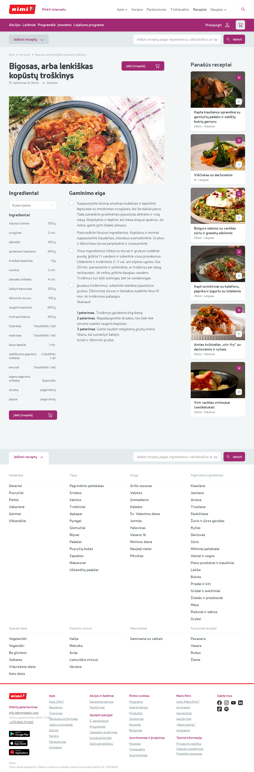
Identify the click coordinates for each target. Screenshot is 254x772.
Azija (73, 652)
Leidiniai (29, 24)
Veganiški (16, 645)
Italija (74, 638)
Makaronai (78, 562)
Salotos (75, 499)
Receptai (200, 9)
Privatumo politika (188, 744)
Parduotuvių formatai (63, 719)
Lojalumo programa (89, 24)
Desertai (15, 485)
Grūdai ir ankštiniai (205, 590)
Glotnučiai (77, 527)
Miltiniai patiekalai (205, 548)
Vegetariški (18, 638)
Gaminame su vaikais (146, 638)
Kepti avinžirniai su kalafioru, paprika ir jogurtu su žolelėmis (217, 288)
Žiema (195, 659)
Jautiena (197, 492)
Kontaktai (55, 747)
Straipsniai (136, 719)
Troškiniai (77, 506)
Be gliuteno (18, 652)
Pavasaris (198, 638)
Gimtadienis (139, 499)
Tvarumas (56, 713)
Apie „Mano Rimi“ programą (188, 704)
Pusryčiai (16, 492)
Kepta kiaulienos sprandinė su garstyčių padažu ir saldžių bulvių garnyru (217, 117)
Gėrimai (15, 513)
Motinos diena (141, 541)
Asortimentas (138, 755)
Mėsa (195, 604)
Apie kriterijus (138, 707)
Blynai (74, 534)
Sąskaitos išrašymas (103, 732)
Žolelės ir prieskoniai (207, 597)
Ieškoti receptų (29, 39)
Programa (136, 702)
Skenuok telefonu (101, 744)
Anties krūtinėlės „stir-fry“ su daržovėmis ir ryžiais (217, 346)
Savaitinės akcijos (102, 702)
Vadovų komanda (61, 724)
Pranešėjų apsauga (189, 753)
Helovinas (138, 527)
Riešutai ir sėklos (204, 611)
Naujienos (56, 707)
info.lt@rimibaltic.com (24, 713)
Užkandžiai (17, 520)
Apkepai (76, 513)
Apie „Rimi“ (56, 702)
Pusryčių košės (81, 548)
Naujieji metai (140, 548)
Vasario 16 (138, 534)
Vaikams (15, 659)
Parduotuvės (156, 9)
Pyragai (75, 520)
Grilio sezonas (141, 485)
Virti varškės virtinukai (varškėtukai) (212, 404)
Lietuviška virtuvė (84, 659)
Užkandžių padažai (84, 569)
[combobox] (177, 39)
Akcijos (15, 24)
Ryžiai (195, 527)
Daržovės (198, 534)
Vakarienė (16, 506)
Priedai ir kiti (201, 583)
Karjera (137, 9)
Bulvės (196, 576)
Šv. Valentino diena (145, 513)
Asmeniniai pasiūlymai (184, 716)
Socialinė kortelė (101, 738)
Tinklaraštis (179, 9)
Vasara (196, 645)
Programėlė (47, 24)
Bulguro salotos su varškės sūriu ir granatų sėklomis (215, 230)
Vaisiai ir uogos (203, 555)
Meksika (76, 645)
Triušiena (198, 506)
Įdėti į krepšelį (143, 66)
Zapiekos (77, 555)
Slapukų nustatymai (189, 749)
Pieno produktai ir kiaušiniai (212, 562)
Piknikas (137, 555)
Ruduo (196, 652)
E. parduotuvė (99, 721)
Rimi (12, 54)
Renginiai (135, 730)
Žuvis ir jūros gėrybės (207, 520)
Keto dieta (17, 673)
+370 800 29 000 (21, 722)
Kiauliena (198, 485)
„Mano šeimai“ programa (185, 727)
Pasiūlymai (97, 707)
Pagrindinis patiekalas (87, 485)
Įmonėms (64, 24)
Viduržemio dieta (22, 666)
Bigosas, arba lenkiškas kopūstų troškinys (60, 54)
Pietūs (14, 499)
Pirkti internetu (54, 9)
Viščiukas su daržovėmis (213, 175)
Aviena (196, 499)
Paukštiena (199, 513)
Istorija (53, 730)
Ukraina (76, 666)
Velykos (136, 492)
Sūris (195, 541)
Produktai (135, 713)
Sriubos (76, 492)
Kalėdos (136, 506)
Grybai (196, 618)
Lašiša (196, 569)
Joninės (136, 520)
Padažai (76, 541)
